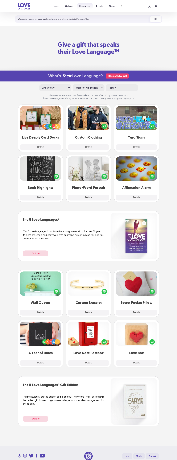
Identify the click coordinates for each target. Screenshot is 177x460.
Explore (36, 253)
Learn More (84, 19)
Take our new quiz (117, 75)
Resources (84, 6)
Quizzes (69, 6)
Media (139, 456)
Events (99, 6)
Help (127, 456)
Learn (56, 6)
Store (112, 6)
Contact (152, 456)
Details (40, 147)
